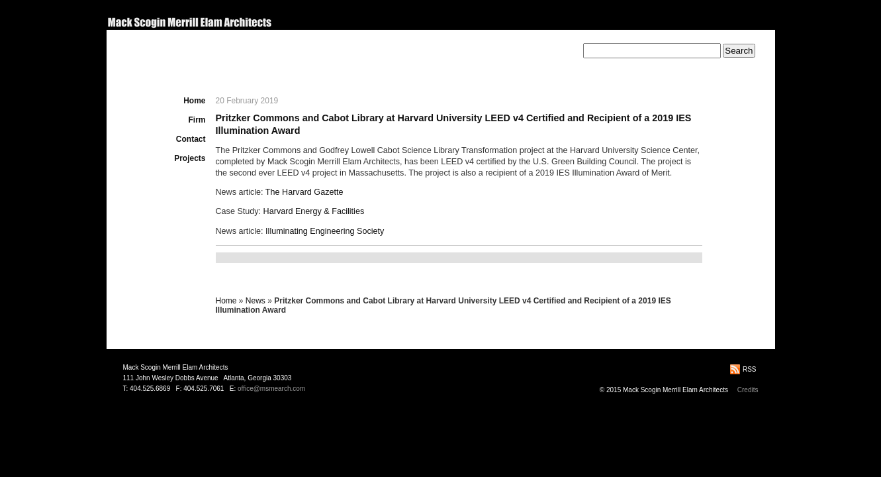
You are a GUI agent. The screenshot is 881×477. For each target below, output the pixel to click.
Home (194, 100)
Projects (189, 158)
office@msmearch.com (271, 388)
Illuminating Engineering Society (324, 231)
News (255, 300)
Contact (191, 139)
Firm (196, 120)
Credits (748, 390)
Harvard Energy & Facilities (314, 211)
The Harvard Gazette (304, 192)
